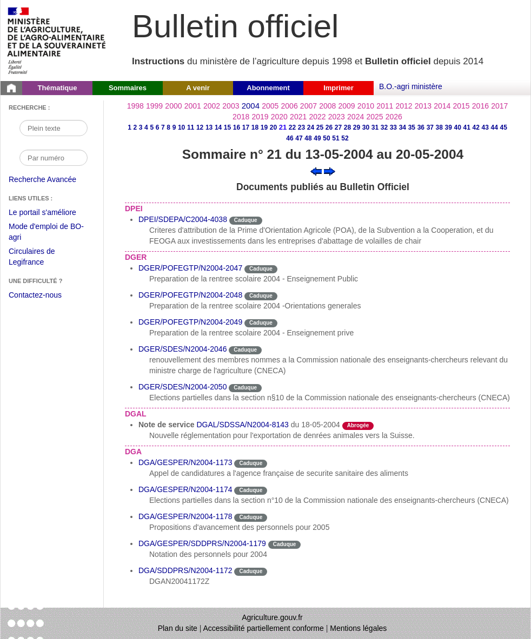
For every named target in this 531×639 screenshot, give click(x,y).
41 (466, 127)
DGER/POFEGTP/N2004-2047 (190, 268)
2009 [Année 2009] (346, 106)
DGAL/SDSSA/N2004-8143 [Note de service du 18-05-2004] (242, 424)
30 (365, 127)
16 (236, 127)
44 (494, 127)
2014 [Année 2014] (442, 106)
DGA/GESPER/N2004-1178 (185, 516)
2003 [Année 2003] (230, 106)
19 (264, 127)
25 (319, 127)
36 (420, 127)
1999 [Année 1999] (154, 106)
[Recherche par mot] (53, 128)
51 (335, 138)
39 (448, 127)
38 (439, 127)
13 (209, 127)
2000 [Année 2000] (173, 106)
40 (457, 127)
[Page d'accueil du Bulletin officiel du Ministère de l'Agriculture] (11, 88)
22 (292, 127)
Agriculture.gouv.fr (272, 617)
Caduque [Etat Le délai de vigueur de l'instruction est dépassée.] (245, 220)
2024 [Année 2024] (355, 116)
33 (393, 127)
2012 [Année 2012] (404, 106)
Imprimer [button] (338, 88)
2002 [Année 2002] (211, 106)
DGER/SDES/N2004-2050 (182, 386)
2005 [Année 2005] (270, 106)
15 (227, 127)
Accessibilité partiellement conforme (263, 628)
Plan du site (177, 628)
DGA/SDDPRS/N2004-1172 (185, 570)
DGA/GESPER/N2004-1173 (185, 462)
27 (338, 127)
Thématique (57, 88)
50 (326, 138)
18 (254, 127)
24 (310, 127)
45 (503, 127)
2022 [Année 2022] (317, 116)
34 (402, 127)
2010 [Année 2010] (365, 106)
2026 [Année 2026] (394, 116)
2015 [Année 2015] (461, 106)
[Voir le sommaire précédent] (316, 170)
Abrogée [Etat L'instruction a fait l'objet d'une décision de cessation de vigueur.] (358, 425)
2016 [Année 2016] (480, 106)
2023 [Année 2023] (336, 116)
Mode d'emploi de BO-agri (46, 233)
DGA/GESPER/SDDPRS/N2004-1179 (202, 543)
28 (347, 127)
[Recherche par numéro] (53, 158)
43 (485, 127)
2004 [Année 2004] (251, 105)
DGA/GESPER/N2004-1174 (185, 489)
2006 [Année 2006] (289, 106)
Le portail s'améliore (50, 212)
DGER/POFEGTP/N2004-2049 (190, 322)
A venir (198, 88)
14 (218, 127)
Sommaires (128, 88)
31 (375, 127)
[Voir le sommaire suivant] (329, 170)
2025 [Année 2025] (374, 116)
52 (344, 138)
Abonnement (268, 88)
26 (329, 127)
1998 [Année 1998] (135, 106)
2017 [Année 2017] (499, 106)
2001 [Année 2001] (192, 106)
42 (476, 127)
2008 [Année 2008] (327, 106)
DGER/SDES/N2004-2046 (182, 349)
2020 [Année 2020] (279, 116)
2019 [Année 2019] (259, 116)
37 (430, 127)
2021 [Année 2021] (298, 116)
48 (307, 138)
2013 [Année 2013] (423, 106)
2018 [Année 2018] (241, 116)
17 (245, 127)
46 (289, 138)
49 (317, 138)
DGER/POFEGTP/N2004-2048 (190, 295)
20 (273, 127)
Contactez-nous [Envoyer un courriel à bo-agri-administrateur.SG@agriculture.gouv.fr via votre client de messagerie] (35, 295)
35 (411, 127)
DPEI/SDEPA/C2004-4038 (182, 219)
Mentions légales (358, 628)
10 (181, 127)
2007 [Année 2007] (308, 106)
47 (298, 138)
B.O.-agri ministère (410, 86)
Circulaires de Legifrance (40, 258)
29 (356, 127)
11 (190, 127)
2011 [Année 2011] (384, 106)
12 (199, 127)
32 (384, 127)
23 (301, 127)
